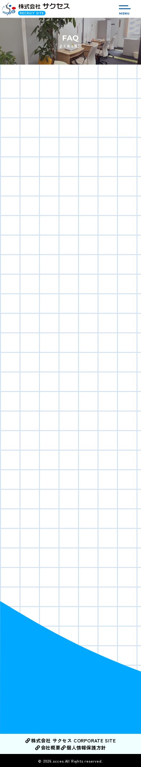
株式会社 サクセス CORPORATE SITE (70, 740)
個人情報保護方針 (83, 747)
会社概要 (48, 747)
